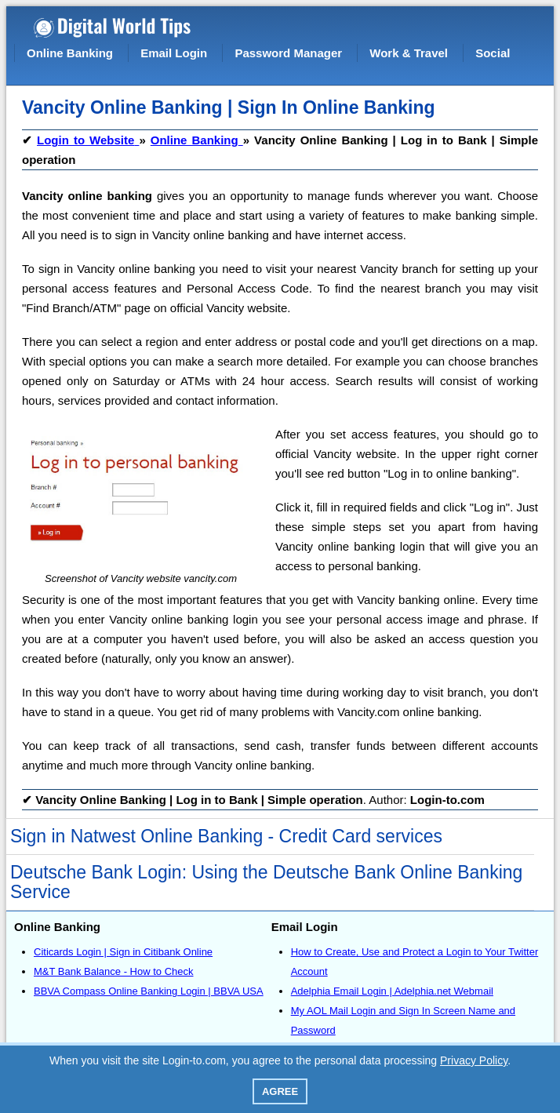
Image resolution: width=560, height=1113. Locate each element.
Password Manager (288, 53)
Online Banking (70, 53)
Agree (280, 1091)
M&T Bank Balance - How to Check (114, 971)
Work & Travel (408, 53)
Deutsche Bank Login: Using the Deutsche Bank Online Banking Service (266, 882)
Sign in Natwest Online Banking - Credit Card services (226, 836)
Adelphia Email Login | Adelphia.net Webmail (392, 991)
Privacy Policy (473, 1060)
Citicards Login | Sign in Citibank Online (123, 952)
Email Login (173, 53)
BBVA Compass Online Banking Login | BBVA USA (149, 991)
